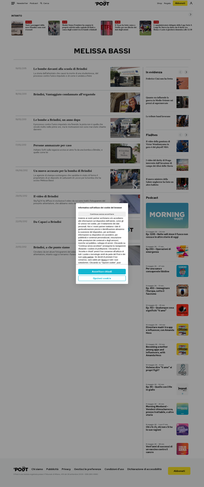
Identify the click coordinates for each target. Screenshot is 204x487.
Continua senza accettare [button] (102, 214)
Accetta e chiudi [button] (102, 271)
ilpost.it (104, 260)
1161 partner (88, 257)
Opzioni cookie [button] (102, 278)
